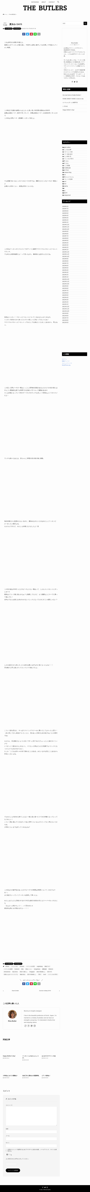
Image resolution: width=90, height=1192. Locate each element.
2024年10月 (67, 276)
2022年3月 (67, 391)
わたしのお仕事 (68, 151)
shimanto (22, 966)
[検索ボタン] (58, 2)
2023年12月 (67, 313)
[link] (25, 1026)
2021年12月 (67, 402)
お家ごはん (67, 170)
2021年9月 (67, 413)
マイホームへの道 (69, 155)
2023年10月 (67, 320)
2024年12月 (67, 268)
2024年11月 (67, 272)
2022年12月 (67, 357)
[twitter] (31, 1026)
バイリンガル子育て (53, 974)
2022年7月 (67, 376)
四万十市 (49, 971)
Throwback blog (68, 189)
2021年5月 (67, 428)
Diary (65, 218)
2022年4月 (67, 387)
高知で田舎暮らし (41, 971)
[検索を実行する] (85, 23)
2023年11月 (67, 316)
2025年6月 (67, 246)
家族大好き (22, 974)
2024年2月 (67, 305)
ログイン (64, 465)
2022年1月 (67, 398)
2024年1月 (67, 309)
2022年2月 (67, 394)
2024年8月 (67, 283)
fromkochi (17, 969)
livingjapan (32, 971)
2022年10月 (67, 365)
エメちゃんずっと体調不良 (70, 102)
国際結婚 (44, 969)
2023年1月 (67, 353)
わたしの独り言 (68, 163)
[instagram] (34, 1026)
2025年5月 (67, 250)
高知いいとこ (29, 969)
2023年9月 (67, 324)
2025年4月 (67, 253)
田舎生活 (51, 969)
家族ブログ (47, 966)
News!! (66, 203)
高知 (22, 969)
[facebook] (28, 1026)
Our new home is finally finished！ (72, 95)
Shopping (66, 211)
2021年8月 (67, 417)
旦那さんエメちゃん (69, 196)
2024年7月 (67, 287)
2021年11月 (67, 406)
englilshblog (39, 966)
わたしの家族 (67, 177)
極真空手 (66, 222)
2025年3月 (67, 257)
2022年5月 (67, 383)
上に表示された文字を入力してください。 (18, 1159)
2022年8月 (67, 372)
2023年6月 (67, 335)
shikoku (7, 966)
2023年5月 (67, 339)
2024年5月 (67, 294)
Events (66, 207)
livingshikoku (37, 969)
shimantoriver (7, 971)
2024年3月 (67, 302)
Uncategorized (17, 28)
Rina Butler (12, 1021)
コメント (9, 1105)
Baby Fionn (67, 185)
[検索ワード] (74, 23)
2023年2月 (67, 350)
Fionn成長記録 (8, 28)
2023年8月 (67, 328)
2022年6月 (67, 380)
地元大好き (15, 971)
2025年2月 (67, 261)
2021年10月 (67, 409)
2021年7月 (67, 420)
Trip (65, 215)
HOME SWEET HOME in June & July (73, 98)
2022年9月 (67, 368)
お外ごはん (67, 174)
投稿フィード (66, 467)
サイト (8, 1142)
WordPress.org (66, 471)
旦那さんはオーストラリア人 (11, 974)
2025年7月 (67, 242)
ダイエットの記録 (69, 200)
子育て (39, 974)
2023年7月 (67, 331)
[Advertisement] (31, 944)
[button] (23, 34)
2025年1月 (67, 264)
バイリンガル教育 (8, 969)
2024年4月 (67, 298)
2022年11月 (67, 361)
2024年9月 (67, 279)
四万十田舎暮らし (31, 974)
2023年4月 (67, 342)
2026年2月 (67, 238)
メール (8, 1135)
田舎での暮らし (23, 971)
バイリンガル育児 (30, 966)
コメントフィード (67, 469)
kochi (44, 974)
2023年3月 (67, 346)
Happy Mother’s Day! (68, 110)
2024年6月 (67, 290)
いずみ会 (65, 106)
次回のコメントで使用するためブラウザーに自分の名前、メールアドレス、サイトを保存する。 (32, 1150)
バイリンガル (14, 966)
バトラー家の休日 (69, 159)
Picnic (65, 192)
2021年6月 (67, 424)
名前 (7, 1129)
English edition (68, 148)
